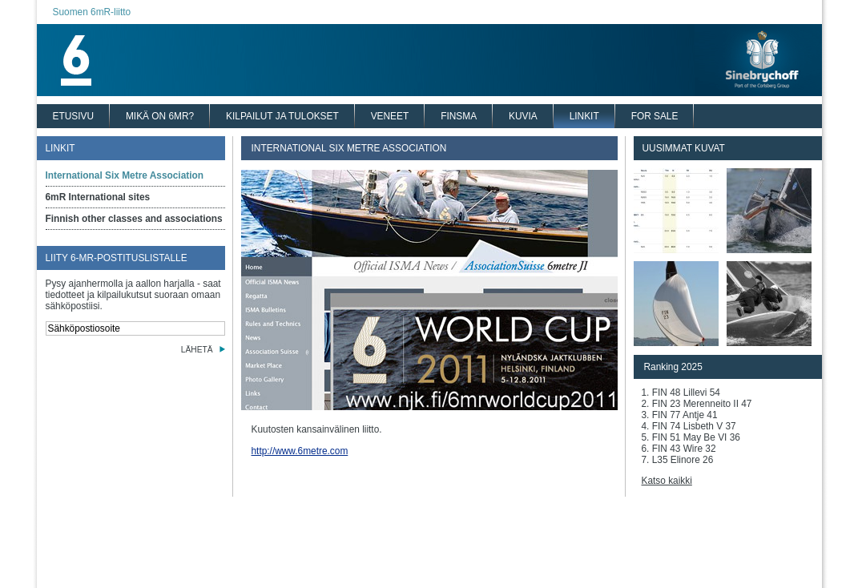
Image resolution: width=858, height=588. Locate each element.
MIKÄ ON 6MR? (160, 116)
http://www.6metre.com (300, 451)
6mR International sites (98, 197)
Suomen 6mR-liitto (92, 12)
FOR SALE (655, 116)
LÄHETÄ (197, 349)
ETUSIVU (73, 116)
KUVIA (523, 116)
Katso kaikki (667, 480)
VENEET (390, 116)
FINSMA (459, 116)
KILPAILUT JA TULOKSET (282, 116)
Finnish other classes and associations (134, 218)
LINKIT (584, 116)
